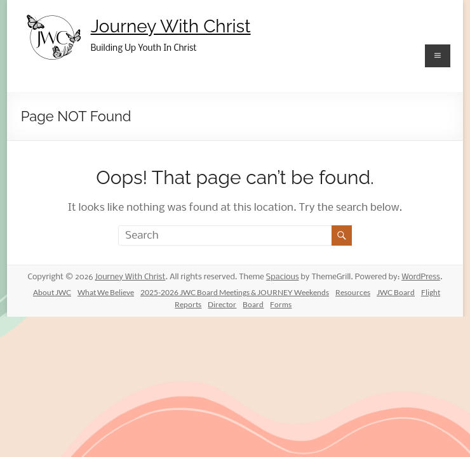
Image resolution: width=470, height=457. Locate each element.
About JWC (52, 292)
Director (222, 304)
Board (253, 304)
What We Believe (105, 292)
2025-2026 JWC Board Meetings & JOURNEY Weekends (234, 292)
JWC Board (396, 292)
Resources (352, 292)
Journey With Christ (171, 26)
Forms (281, 304)
